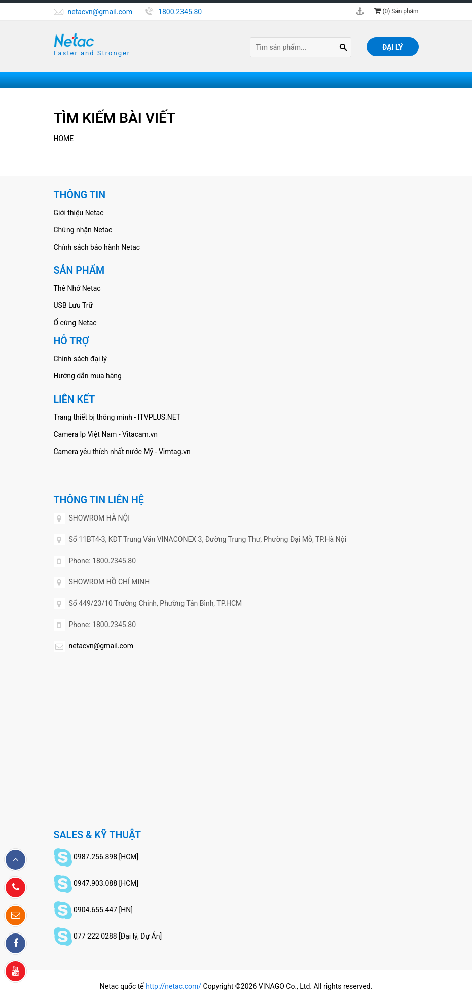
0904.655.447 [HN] (103, 910)
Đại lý (392, 47)
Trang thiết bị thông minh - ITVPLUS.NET (117, 417)
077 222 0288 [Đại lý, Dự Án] (118, 936)
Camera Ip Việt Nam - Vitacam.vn (106, 434)
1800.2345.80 (180, 12)
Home (64, 138)
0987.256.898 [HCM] (106, 857)
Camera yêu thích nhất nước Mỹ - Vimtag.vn (122, 451)
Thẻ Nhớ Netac (77, 288)
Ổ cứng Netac (75, 323)
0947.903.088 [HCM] (106, 883)
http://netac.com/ (173, 986)
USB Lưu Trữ (73, 305)
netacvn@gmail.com (100, 12)
